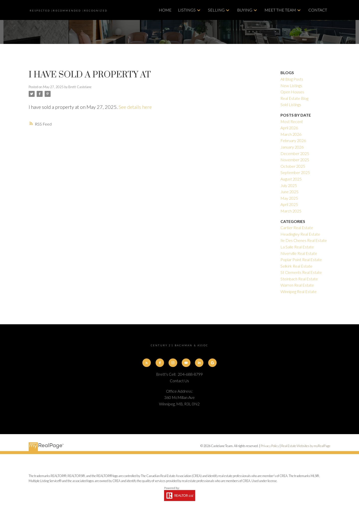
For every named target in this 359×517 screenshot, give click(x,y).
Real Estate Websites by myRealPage (305, 446)
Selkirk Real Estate (296, 266)
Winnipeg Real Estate (298, 291)
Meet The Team (280, 9)
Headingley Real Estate (300, 234)
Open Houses (292, 91)
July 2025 (288, 185)
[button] (146, 362)
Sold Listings (290, 104)
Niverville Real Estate (298, 253)
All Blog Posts (291, 79)
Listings (187, 9)
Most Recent (291, 121)
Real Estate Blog (294, 98)
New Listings (291, 85)
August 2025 (291, 178)
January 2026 (292, 147)
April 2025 (289, 204)
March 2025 (290, 210)
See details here (135, 107)
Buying (244, 9)
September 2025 (295, 172)
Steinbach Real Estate (299, 278)
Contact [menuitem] (317, 9)
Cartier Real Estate (296, 227)
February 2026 (293, 140)
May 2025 (289, 198)
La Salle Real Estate (297, 246)
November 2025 (294, 159)
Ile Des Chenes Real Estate (303, 240)
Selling (216, 9)
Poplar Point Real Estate (301, 259)
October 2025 (292, 166)
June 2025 (289, 191)
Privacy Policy (270, 446)
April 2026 (289, 127)
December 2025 (294, 153)
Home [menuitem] (165, 9)
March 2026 (290, 134)
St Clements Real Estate (301, 272)
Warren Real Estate (297, 285)
